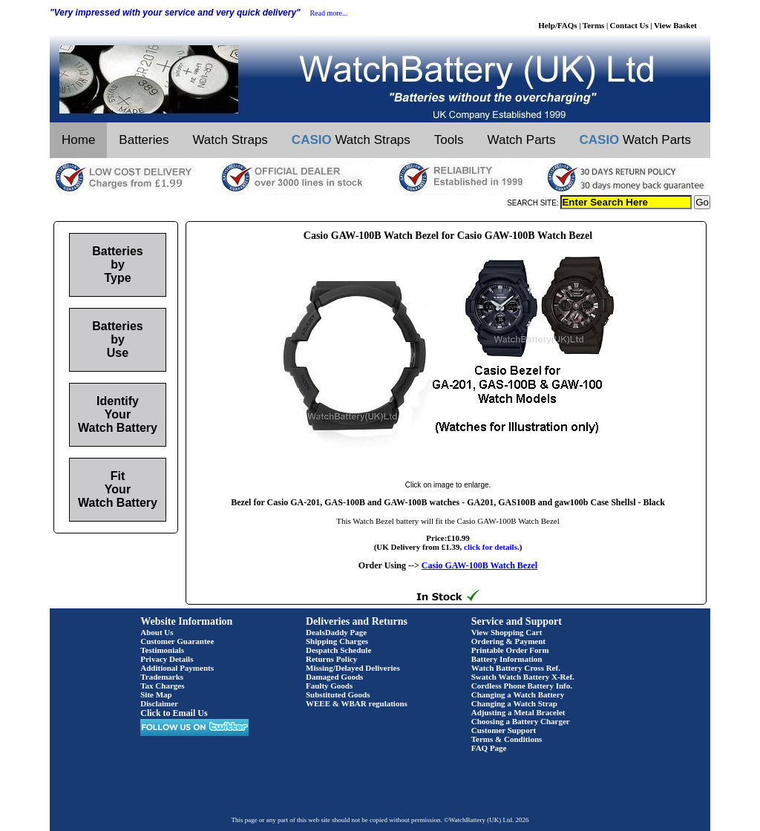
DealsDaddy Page (336, 632)
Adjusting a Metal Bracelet (518, 712)
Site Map (155, 694)
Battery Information (507, 658)
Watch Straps (229, 140)
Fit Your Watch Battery (117, 489)
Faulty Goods (329, 685)
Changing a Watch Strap (514, 703)
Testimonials (162, 650)
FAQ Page (489, 747)
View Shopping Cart (507, 632)
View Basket (675, 25)
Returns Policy (331, 658)
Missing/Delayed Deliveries (353, 667)
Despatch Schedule (338, 650)
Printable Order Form (510, 650)
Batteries (143, 140)
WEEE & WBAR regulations (356, 703)
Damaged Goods (334, 676)
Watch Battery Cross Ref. (515, 667)
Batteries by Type (117, 264)
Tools (449, 140)
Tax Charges (162, 685)
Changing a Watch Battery (517, 694)
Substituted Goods (338, 694)
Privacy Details (166, 658)
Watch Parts (522, 140)
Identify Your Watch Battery (117, 414)
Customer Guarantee (177, 641)
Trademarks (161, 676)
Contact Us (629, 25)
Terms (594, 25)
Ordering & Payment (508, 641)
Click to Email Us (173, 713)
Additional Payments (177, 667)
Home (78, 140)
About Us (156, 632)
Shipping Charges (337, 641)
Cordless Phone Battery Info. (521, 685)
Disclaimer (159, 703)
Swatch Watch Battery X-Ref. (522, 676)
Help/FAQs (557, 25)
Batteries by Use (117, 339)
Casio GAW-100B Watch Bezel (479, 565)
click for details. (492, 546)
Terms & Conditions (507, 739)
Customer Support (504, 730)
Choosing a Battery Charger (520, 721)
